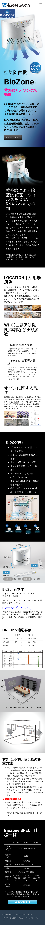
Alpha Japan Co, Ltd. (10, 914)
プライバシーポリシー (34, 918)
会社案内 (13, 918)
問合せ (21, 918)
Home (5, 918)
